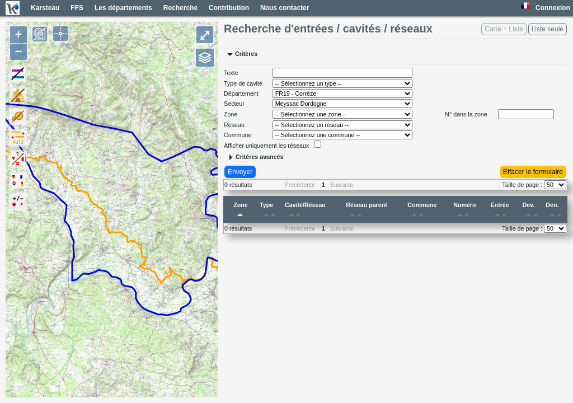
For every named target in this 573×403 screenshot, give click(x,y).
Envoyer (240, 172)
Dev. (532, 212)
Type (270, 212)
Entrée (501, 212)
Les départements (123, 8)
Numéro (464, 212)
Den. (556, 212)
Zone (240, 212)
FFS (77, 8)
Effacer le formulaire (533, 172)
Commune (421, 212)
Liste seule (547, 29)
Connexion (553, 8)
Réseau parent (366, 212)
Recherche (180, 8)
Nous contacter (284, 8)
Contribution (229, 8)
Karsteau (45, 8)
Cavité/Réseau (305, 212)
